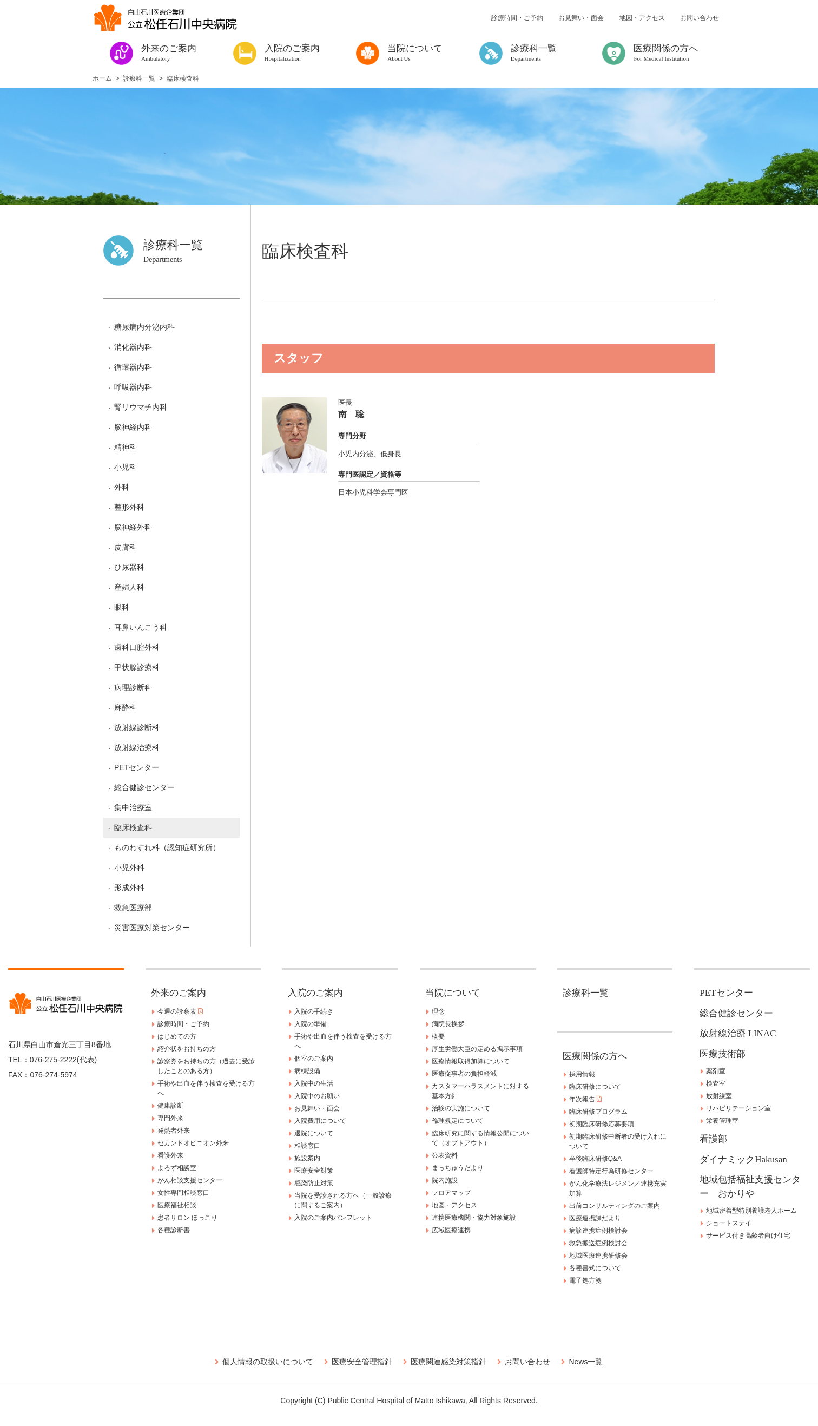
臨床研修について (595, 1086)
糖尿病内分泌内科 (144, 327)
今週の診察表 (180, 1011)
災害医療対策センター (152, 927)
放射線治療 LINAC (738, 1033)
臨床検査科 (133, 827)
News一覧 (586, 1361)
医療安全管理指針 (362, 1361)
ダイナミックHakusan (743, 1159)
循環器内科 (133, 367)
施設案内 (307, 1158)
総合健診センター (144, 787)
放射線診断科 (137, 727)
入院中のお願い (317, 1096)
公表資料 (445, 1155)
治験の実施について (461, 1108)
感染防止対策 (313, 1183)
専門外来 (170, 1118)
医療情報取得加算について (471, 1061)
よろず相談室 (176, 1168)
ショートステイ (728, 1223)
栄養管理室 (722, 1121)
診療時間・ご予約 (517, 18)
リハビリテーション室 (738, 1108)
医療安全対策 (313, 1170)
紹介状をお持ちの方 (186, 1049)
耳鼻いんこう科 (140, 627)
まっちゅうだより (458, 1168)
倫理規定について (458, 1121)
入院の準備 (310, 1024)
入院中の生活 (313, 1083)
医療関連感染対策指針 (448, 1361)
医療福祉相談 (176, 1205)
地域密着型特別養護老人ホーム (751, 1210)
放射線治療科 (137, 747)
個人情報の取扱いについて (267, 1361)
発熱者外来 (173, 1130)
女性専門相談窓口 (183, 1193)
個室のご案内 (313, 1058)
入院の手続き (313, 1011)
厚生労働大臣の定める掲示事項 (477, 1049)
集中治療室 (133, 807)
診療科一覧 (586, 993)
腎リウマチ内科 (140, 407)
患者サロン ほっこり (187, 1217)
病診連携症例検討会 (598, 1230)
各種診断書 (173, 1230)
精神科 (125, 447)
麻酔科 (125, 707)
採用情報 (582, 1074)
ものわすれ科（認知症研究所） (167, 847)
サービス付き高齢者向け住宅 (748, 1235)
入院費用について (320, 1121)
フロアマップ (451, 1193)
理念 (438, 1011)
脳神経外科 (133, 527)
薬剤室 (715, 1071)
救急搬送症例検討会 (598, 1243)
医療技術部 (723, 1054)
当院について (452, 993)
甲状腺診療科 (137, 667)
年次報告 (585, 1099)
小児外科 (129, 867)
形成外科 (129, 887)
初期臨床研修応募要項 (601, 1124)
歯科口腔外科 (137, 647)
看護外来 (170, 1155)
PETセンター (136, 767)
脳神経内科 (133, 427)
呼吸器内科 (133, 387)
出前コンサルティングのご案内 (614, 1206)
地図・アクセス (642, 18)
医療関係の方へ (595, 1056)
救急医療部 (133, 907)
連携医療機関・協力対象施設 (474, 1217)
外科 (121, 487)
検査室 (715, 1083)
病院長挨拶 (448, 1024)
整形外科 (129, 507)
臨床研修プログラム (598, 1111)
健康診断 (170, 1105)
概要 (438, 1036)
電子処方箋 (585, 1280)
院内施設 (445, 1180)
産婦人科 (129, 587)
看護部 (713, 1139)
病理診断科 (133, 687)
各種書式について (595, 1268)
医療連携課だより (595, 1218)
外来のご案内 (178, 993)
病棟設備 (307, 1071)
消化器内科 (133, 347)
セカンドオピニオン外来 (193, 1143)
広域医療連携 (451, 1230)
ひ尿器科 (129, 567)
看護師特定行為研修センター (611, 1171)
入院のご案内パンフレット (333, 1217)
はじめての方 (176, 1036)
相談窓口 (307, 1145)
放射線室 (719, 1096)
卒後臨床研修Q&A (595, 1158)
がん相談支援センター (189, 1180)
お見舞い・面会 (581, 18)
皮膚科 (125, 547)
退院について (313, 1133)
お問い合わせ (699, 18)
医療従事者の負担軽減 (464, 1073)
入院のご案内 (315, 993)
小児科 (125, 467)
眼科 (121, 607)
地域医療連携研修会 (598, 1255)
